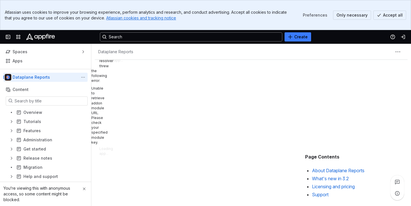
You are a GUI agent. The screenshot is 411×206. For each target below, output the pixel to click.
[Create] (298, 36)
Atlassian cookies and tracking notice (141, 17)
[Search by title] (50, 101)
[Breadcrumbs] (115, 52)
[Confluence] (40, 36)
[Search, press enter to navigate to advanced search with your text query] (191, 36)
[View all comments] (397, 182)
